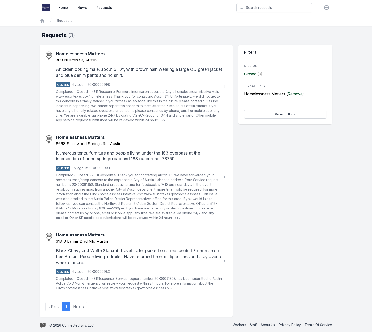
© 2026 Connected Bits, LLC (71, 325)
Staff (253, 325)
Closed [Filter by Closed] (250, 74)
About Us (268, 325)
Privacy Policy (290, 325)
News (82, 7)
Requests (104, 7)
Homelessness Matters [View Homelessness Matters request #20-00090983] (80, 234)
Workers (239, 325)
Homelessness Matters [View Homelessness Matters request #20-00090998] (80, 53)
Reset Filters (285, 114)
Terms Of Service (318, 325)
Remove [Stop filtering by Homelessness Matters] (295, 93)
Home (63, 7)
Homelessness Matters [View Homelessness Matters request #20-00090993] (80, 137)
